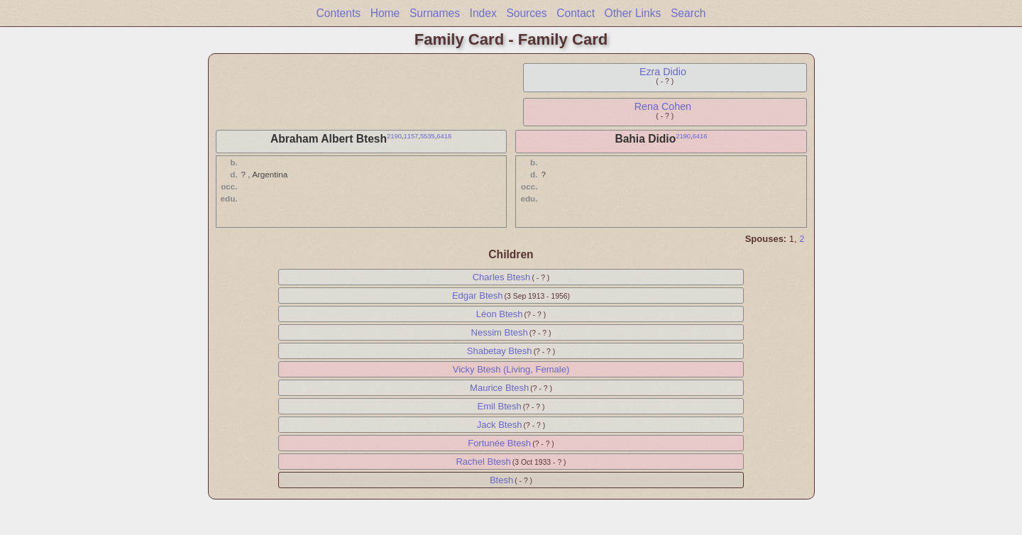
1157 (410, 136)
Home (385, 13)
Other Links (633, 13)
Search (688, 13)
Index (483, 13)
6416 (443, 136)
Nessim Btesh (499, 332)
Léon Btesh (499, 314)
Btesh (501, 480)
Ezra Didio (662, 71)
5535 (427, 136)
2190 (394, 136)
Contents (339, 13)
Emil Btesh (500, 406)
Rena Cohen (662, 106)
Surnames (435, 13)
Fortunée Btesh (499, 443)
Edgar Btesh (477, 295)
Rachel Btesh (483, 461)
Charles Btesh (502, 277)
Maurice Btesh (499, 387)
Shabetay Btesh (499, 351)
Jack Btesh (499, 424)
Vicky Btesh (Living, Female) (511, 369)
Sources (526, 13)
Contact (575, 13)
